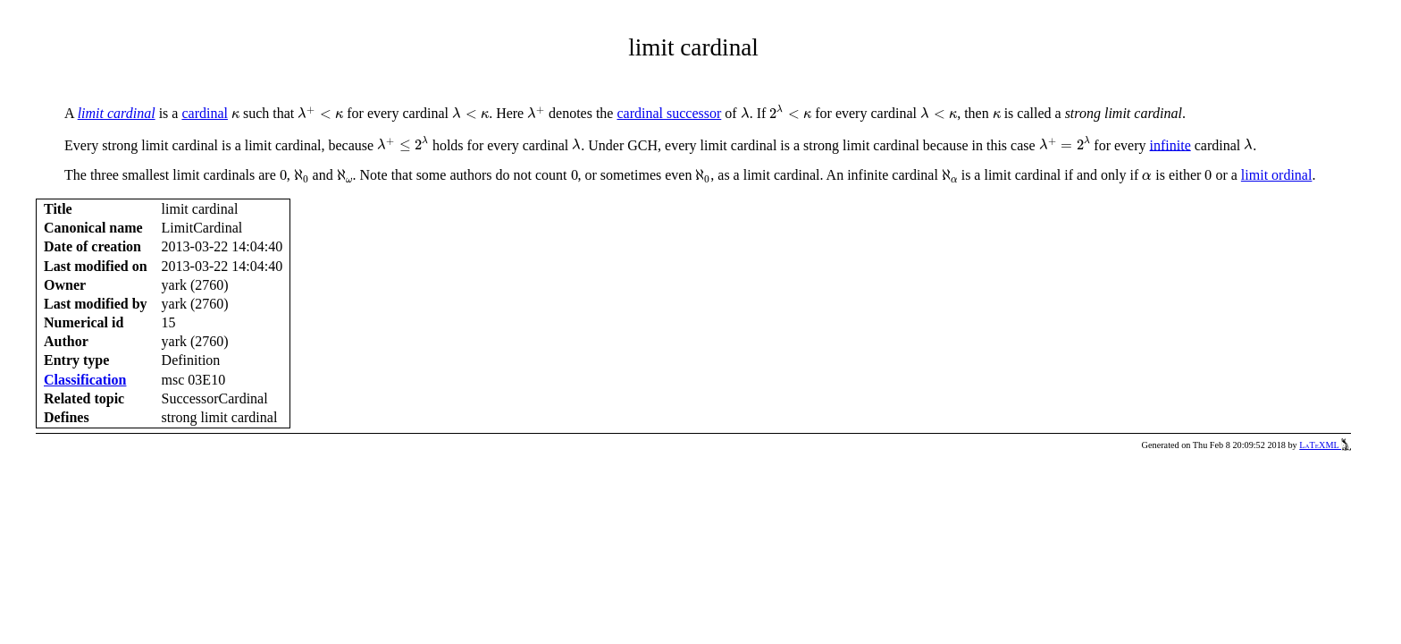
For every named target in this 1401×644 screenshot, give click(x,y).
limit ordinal (1277, 174)
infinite (1170, 144)
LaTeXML (1325, 445)
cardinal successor (669, 113)
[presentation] (235, 115)
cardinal (204, 113)
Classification (85, 379)
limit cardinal (116, 113)
